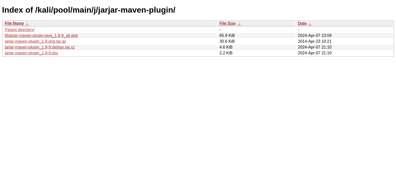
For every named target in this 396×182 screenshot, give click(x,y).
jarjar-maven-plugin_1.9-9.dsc (31, 53)
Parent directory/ (19, 30)
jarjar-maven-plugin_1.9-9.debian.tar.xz (40, 47)
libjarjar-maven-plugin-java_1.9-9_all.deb (41, 35)
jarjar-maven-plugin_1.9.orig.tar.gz (35, 41)
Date (302, 23)
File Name (14, 23)
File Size (227, 23)
